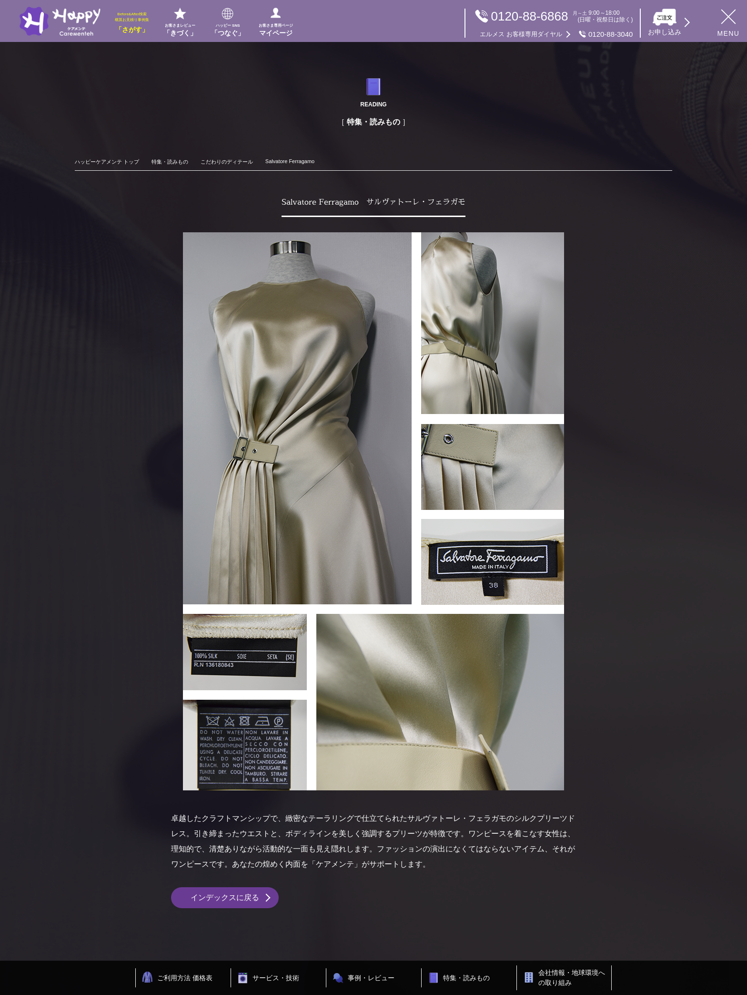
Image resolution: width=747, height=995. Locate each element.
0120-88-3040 (556, 34)
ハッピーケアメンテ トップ (107, 162)
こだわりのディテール (227, 162)
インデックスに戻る (225, 897)
